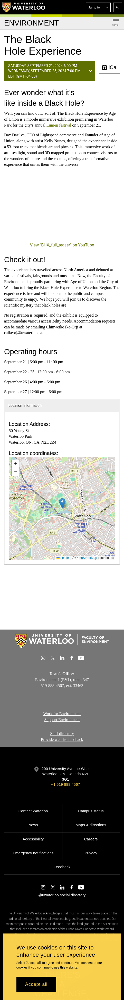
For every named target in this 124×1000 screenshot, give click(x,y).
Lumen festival (58, 125)
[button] (98, 7)
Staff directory (62, 733)
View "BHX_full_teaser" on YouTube (62, 245)
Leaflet (63, 558)
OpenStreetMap (86, 558)
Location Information (25, 405)
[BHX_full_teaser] (62, 208)
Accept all (36, 984)
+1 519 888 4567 (65, 784)
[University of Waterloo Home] (24, 7)
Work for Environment (62, 714)
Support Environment (62, 719)
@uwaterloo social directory (61, 895)
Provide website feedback (62, 739)
